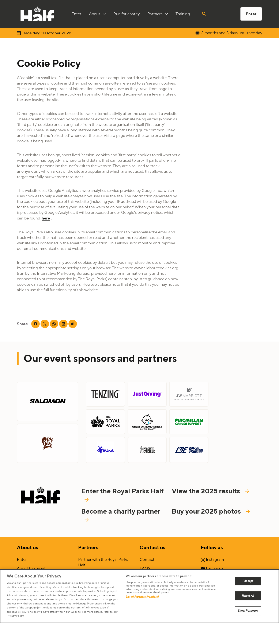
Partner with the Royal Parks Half (103, 562)
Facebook (212, 568)
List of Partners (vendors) (142, 596)
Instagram (212, 559)
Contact (147, 559)
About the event (31, 568)
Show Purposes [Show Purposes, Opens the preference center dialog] (248, 610)
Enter (251, 13)
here (46, 218)
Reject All (248, 595)
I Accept (247, 581)
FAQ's (145, 568)
